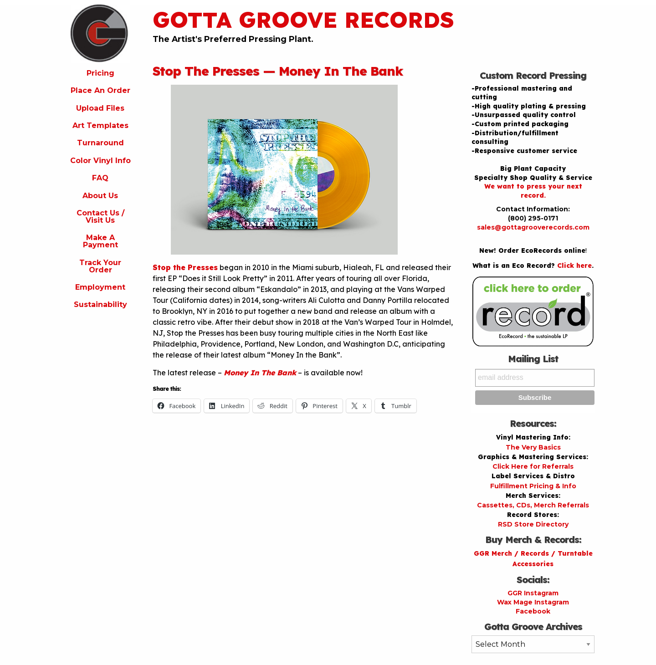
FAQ (100, 178)
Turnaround (100, 142)
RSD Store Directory (533, 524)
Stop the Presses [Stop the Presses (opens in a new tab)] (185, 267)
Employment (100, 287)
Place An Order (100, 90)
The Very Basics (533, 447)
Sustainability (100, 304)
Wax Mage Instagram (533, 602)
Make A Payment (100, 241)
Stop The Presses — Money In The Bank (278, 71)
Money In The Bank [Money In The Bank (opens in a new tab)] (260, 372)
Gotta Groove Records (303, 19)
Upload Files (100, 108)
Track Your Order (100, 266)
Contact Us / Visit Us (100, 217)
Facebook (533, 611)
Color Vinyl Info (100, 160)
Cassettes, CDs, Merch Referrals (533, 505)
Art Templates (100, 125)
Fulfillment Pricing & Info (533, 486)
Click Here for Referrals (533, 466)
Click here (574, 265)
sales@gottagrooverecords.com (533, 227)
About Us (100, 195)
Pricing (100, 73)
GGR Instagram (533, 593)
